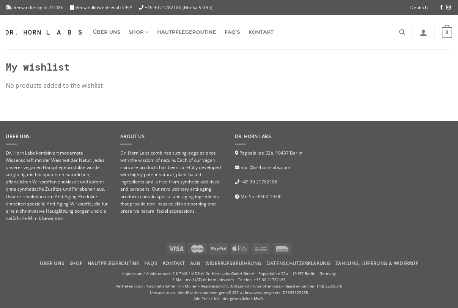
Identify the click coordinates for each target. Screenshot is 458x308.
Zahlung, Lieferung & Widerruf (376, 263)
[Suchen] (402, 32)
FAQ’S (150, 263)
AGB (195, 263)
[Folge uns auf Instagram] (448, 7)
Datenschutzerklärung (298, 263)
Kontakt (261, 32)
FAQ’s (232, 32)
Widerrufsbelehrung (233, 263)
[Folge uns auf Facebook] (441, 7)
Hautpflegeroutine (186, 32)
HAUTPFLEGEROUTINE (113, 263)
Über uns (106, 32)
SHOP (139, 32)
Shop (75, 263)
